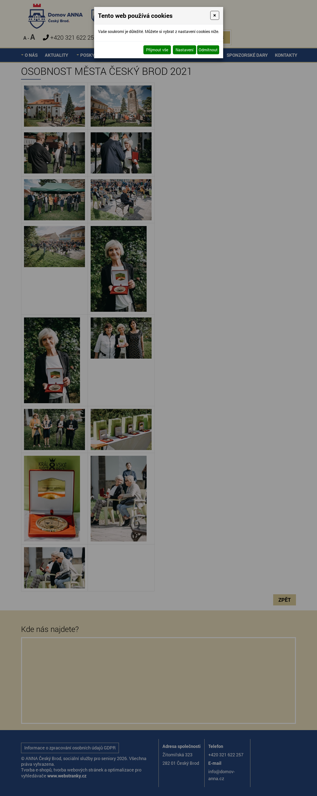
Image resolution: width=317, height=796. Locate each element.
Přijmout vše (157, 49)
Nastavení (184, 49)
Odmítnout (208, 49)
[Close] (214, 15)
